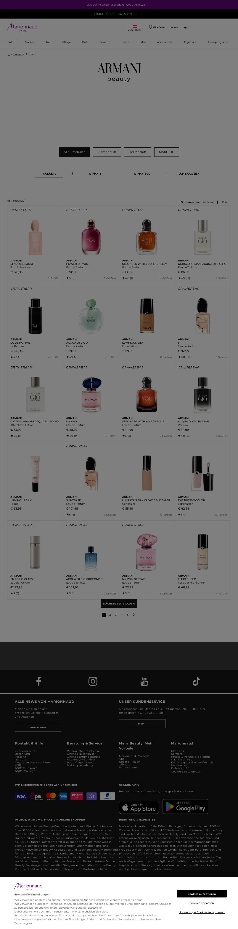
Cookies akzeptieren (202, 894)
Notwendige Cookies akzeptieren (202, 912)
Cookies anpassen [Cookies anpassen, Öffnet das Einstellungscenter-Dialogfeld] (201, 903)
